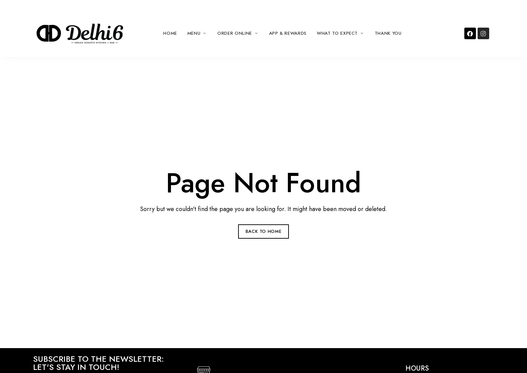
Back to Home (264, 231)
